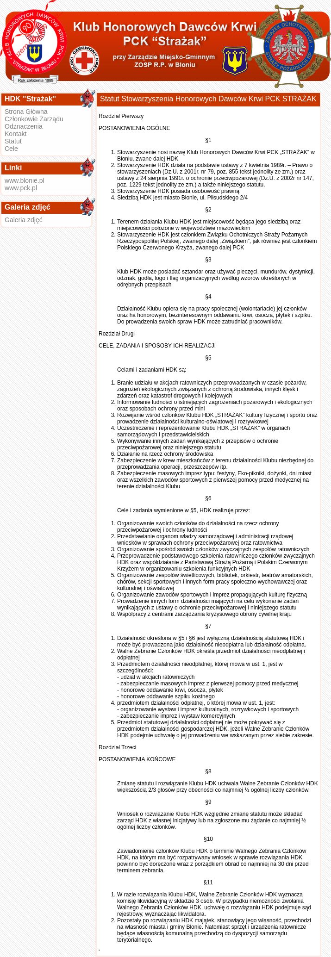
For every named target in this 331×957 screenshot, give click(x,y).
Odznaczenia (24, 126)
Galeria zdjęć (24, 220)
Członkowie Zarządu (34, 119)
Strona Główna (26, 111)
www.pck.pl (21, 188)
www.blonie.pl (24, 180)
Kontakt (15, 133)
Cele (11, 148)
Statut (13, 141)
